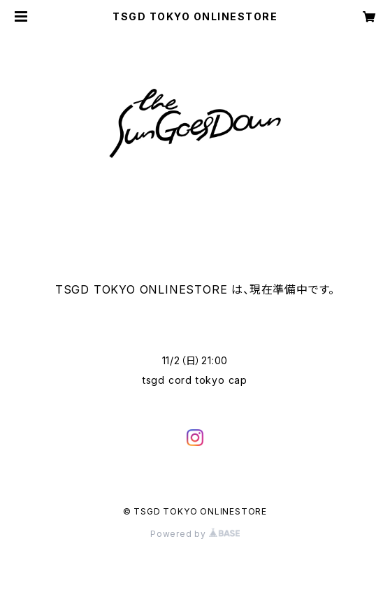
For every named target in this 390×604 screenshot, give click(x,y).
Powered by (195, 533)
